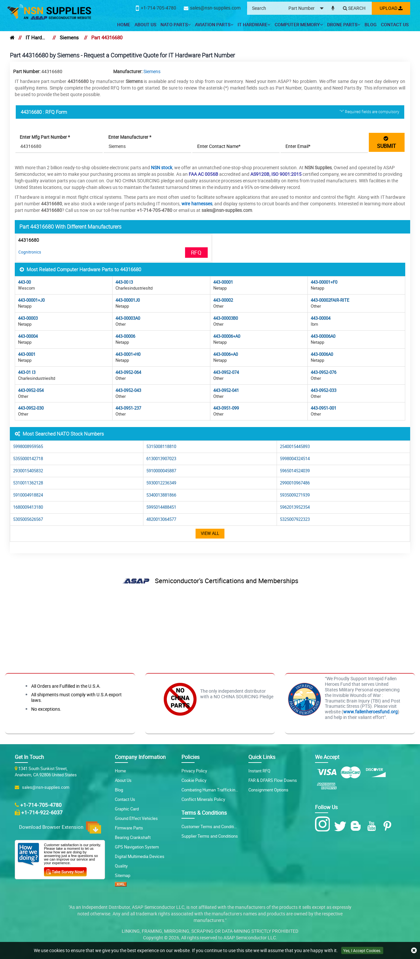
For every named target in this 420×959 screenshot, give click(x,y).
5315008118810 (161, 446)
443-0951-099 (226, 408)
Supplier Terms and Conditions (209, 836)
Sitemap (122, 875)
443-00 (24, 282)
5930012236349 (161, 483)
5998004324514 (295, 458)
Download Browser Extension (60, 827)
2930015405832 (28, 471)
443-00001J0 (128, 300)
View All (210, 533)
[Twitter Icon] (341, 826)
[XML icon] (121, 885)
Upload (390, 8)
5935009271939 (295, 495)
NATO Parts (175, 24)
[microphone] (331, 6)
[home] (12, 37)
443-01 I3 (26, 372)
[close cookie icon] (414, 950)
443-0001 (26, 354)
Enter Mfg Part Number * (45, 137)
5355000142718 (28, 458)
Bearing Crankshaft (133, 837)
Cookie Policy (193, 780)
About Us (145, 24)
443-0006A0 (322, 354)
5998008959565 (28, 446)
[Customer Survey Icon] (65, 870)
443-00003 (28, 318)
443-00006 (125, 336)
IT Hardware (254, 24)
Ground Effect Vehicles (136, 818)
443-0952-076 (323, 372)
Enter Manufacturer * (130, 137)
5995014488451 (161, 507)
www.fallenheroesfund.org (370, 711)
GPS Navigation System (137, 847)
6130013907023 (161, 458)
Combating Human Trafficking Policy (215, 790)
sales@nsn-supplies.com (44, 787)
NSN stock (161, 167)
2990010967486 (295, 483)
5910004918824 (28, 495)
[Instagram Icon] (324, 824)
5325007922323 (295, 519)
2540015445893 (295, 446)
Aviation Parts (214, 24)
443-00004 (320, 318)
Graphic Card (127, 809)
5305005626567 (28, 519)
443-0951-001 (323, 408)
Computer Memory (299, 24)
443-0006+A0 (225, 354)
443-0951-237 (128, 408)
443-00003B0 (225, 318)
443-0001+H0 (128, 354)
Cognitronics (29, 252)
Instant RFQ (259, 771)
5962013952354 (295, 507)
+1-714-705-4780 (41, 804)
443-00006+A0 (226, 336)
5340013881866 (161, 495)
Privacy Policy (194, 771)
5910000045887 (161, 471)
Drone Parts (343, 24)
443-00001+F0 (324, 282)
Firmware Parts (129, 828)
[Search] (353, 8)
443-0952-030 (31, 408)
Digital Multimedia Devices (139, 856)
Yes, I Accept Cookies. (362, 950)
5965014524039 (295, 471)
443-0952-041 (226, 390)
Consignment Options (268, 790)
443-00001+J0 (31, 300)
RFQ (196, 252)
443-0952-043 (128, 390)
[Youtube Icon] (373, 826)
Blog (371, 24)
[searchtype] (307, 8)
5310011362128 (28, 483)
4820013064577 (161, 519)
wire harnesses (196, 203)
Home (123, 24)
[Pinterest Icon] (388, 826)
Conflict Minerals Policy (203, 799)
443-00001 (223, 282)
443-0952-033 (323, 390)
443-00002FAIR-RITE (330, 300)
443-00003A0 (128, 318)
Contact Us (395, 24)
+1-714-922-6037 (42, 812)
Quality (121, 866)
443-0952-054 (31, 390)
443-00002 (223, 300)
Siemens (69, 37)
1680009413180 (28, 507)
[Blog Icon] (357, 826)
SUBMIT (386, 142)
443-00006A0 (323, 336)
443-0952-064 (128, 372)
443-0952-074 (226, 372)
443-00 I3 (124, 282)
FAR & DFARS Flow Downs (272, 780)
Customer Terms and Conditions (211, 826)
